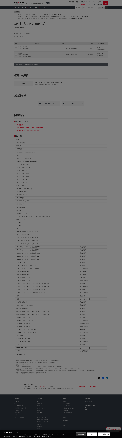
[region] (61, 434)
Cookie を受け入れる (104, 434)
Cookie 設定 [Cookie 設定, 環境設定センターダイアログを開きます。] (81, 434)
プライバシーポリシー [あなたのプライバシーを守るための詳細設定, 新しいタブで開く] (47, 436)
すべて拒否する (92, 434)
